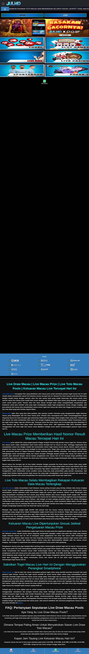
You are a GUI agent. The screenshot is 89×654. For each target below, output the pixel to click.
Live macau (6, 442)
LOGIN (65, 15)
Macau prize (6, 413)
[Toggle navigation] (3, 3)
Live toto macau (8, 488)
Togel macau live (8, 572)
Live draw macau (8, 394)
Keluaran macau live (9, 531)
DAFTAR (22, 15)
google (20, 603)
